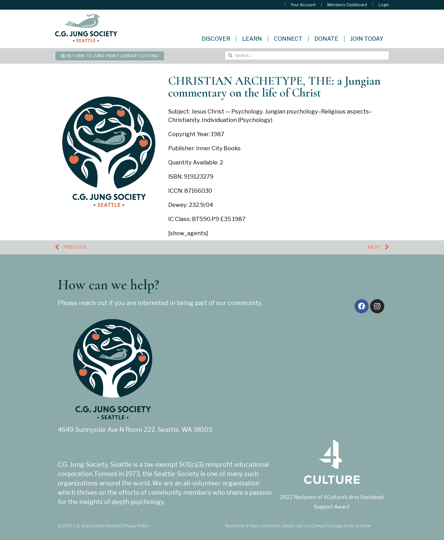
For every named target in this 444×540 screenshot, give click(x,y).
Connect (288, 38)
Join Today (366, 38)
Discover (216, 38)
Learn (252, 38)
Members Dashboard (347, 5)
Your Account (303, 5)
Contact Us (321, 525)
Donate (326, 38)
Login (383, 5)
